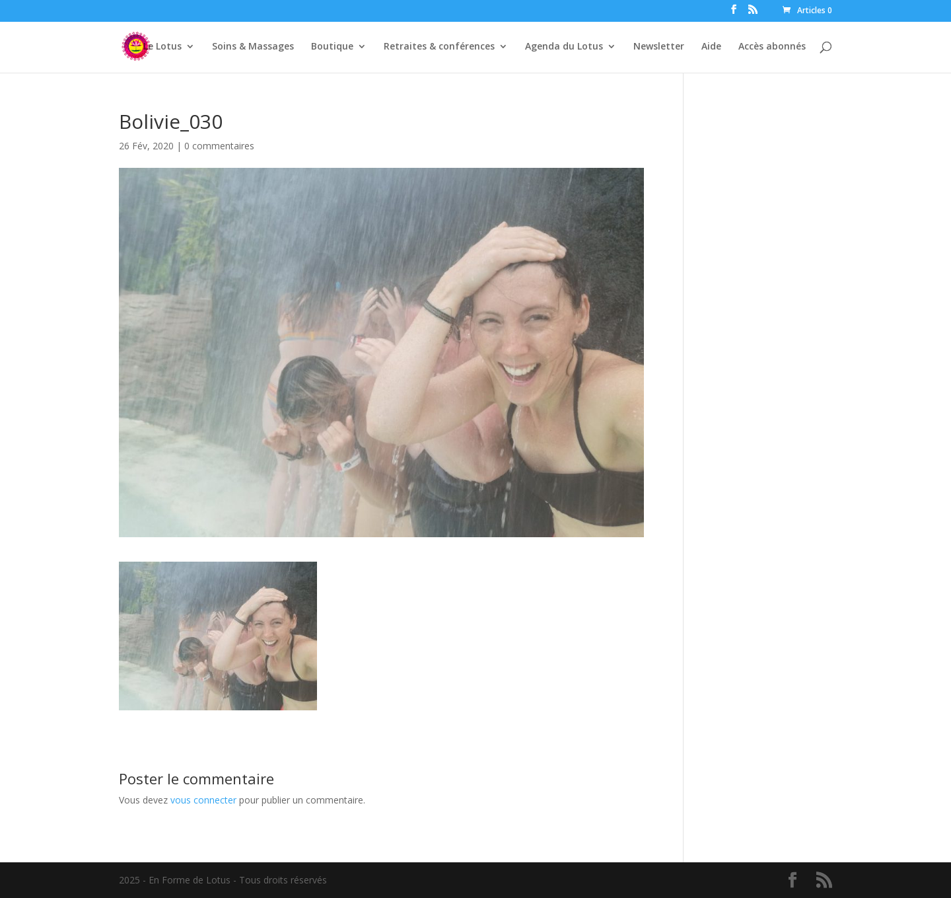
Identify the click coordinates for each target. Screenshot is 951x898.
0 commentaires (219, 145)
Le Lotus (162, 47)
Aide (711, 47)
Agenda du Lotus (564, 47)
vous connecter (203, 800)
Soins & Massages (253, 47)
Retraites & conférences (439, 47)
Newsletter (658, 47)
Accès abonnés (772, 47)
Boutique (332, 47)
